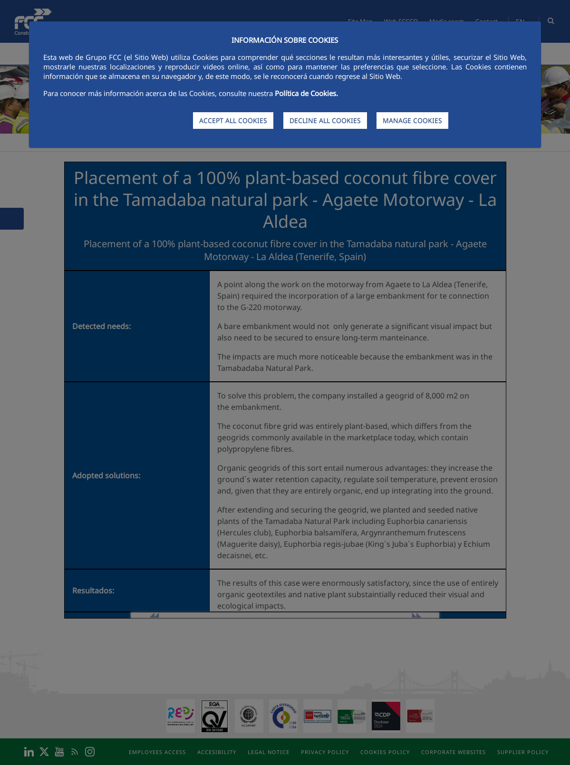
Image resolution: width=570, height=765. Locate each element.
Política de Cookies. (306, 93)
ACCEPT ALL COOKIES (233, 120)
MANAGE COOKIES (412, 120)
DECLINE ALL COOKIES (325, 120)
